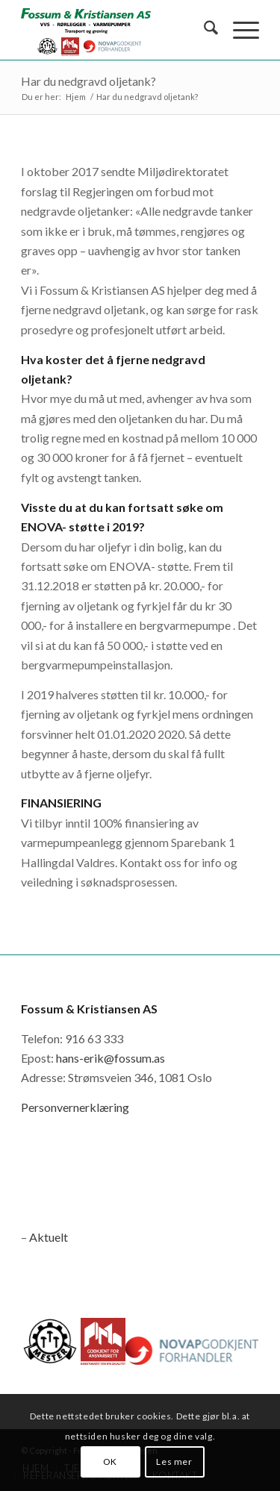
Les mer (174, 1461)
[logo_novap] (116, 30)
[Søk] (203, 30)
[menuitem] (203, 30)
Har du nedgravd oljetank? (88, 81)
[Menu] (238, 30)
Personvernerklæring (75, 1107)
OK (110, 1461)
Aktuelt (48, 1237)
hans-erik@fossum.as (110, 1058)
